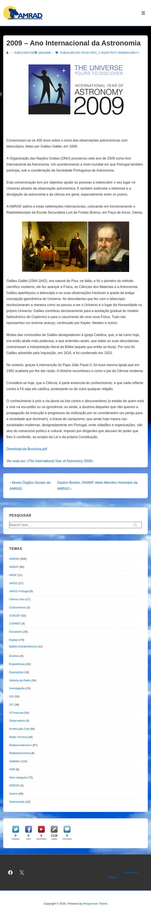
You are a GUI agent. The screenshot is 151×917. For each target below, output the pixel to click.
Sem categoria (18, 777)
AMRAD (14, 558)
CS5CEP (14, 615)
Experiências (17, 664)
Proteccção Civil (19, 728)
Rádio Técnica (18, 737)
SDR (12, 769)
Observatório (17, 720)
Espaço (13, 639)
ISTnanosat (16, 712)
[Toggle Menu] (143, 13)
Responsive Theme (95, 903)
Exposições (16, 672)
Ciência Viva (17, 599)
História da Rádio (20, 680)
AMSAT (14, 567)
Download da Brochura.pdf (26, 449)
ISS (11, 696)
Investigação (17, 688)
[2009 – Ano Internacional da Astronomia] (44, 52)
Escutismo (15, 631)
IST (11, 704)
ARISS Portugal (19, 591)
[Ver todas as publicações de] (8, 52)
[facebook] (10, 872)
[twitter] (22, 872)
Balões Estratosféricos (23, 646)
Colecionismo (17, 607)
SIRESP (14, 785)
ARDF (13, 575)
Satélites (14, 761)
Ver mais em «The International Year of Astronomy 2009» (49, 461)
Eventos (14, 656)
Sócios (13, 793)
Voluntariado (17, 801)
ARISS (13, 583)
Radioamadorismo (20, 745)
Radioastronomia (19, 753)
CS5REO (15, 623)
